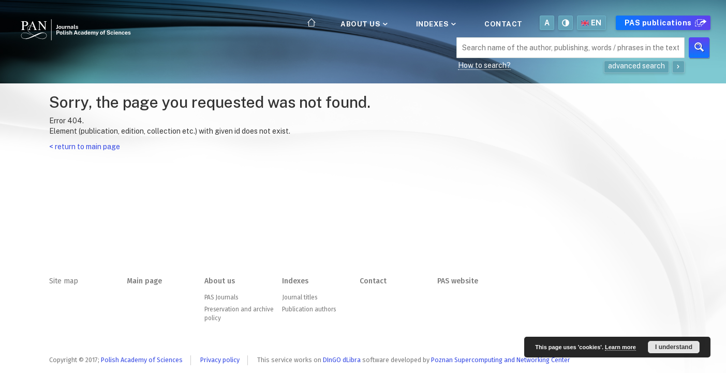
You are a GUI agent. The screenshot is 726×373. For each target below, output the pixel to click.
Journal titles (299, 297)
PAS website (457, 281)
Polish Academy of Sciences (142, 360)
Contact (503, 24)
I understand (673, 347)
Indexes (435, 24)
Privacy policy (220, 360)
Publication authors (309, 309)
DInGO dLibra (342, 360)
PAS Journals (221, 297)
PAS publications (664, 23)
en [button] (591, 23)
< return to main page (84, 146)
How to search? (484, 65)
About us (363, 24)
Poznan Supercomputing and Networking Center (500, 360)
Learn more (620, 347)
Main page (144, 281)
